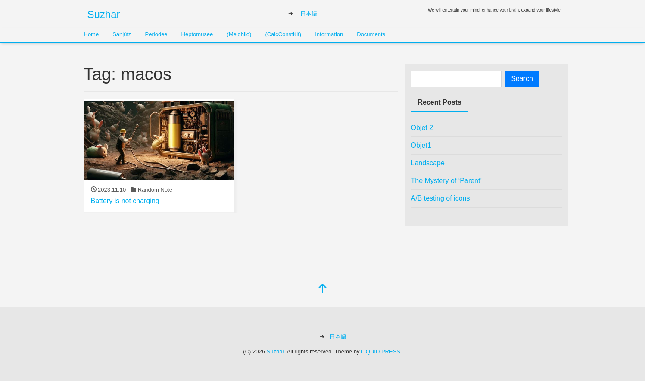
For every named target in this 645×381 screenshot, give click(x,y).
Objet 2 (422, 127)
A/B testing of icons (440, 198)
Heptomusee (197, 34)
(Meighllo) (239, 34)
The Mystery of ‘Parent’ (446, 180)
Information (329, 34)
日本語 (308, 13)
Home (91, 34)
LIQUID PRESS (380, 351)
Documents (371, 34)
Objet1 (421, 145)
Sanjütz (121, 34)
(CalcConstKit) (283, 34)
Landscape (428, 163)
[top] (323, 289)
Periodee (156, 34)
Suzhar (103, 14)
